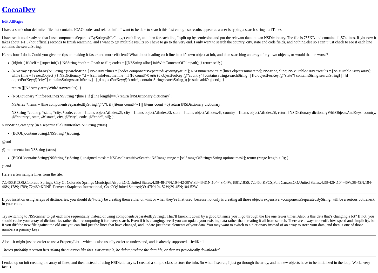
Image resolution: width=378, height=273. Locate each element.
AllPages (16, 21)
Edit (5, 21)
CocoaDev (18, 9)
